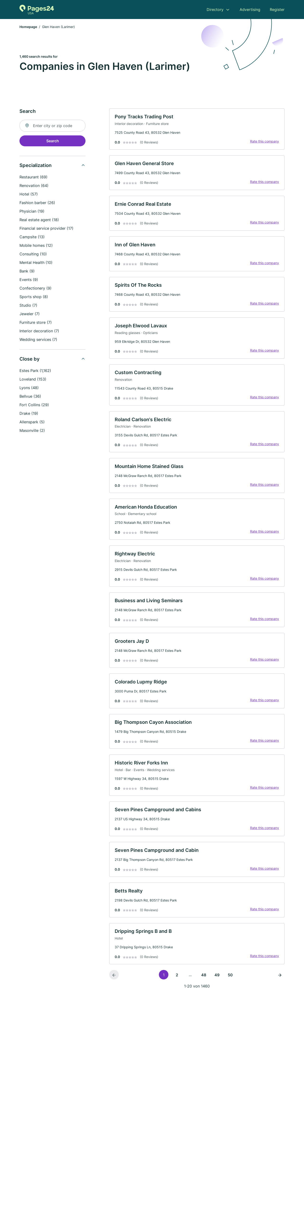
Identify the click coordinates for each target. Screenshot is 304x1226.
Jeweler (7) (29, 314)
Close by (29, 359)
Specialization (35, 166)
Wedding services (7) (38, 340)
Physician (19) (31, 211)
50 (230, 986)
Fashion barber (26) (37, 203)
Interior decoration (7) (39, 331)
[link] (197, 130)
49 (216, 986)
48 (203, 986)
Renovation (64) (33, 186)
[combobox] (52, 126)
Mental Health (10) (35, 263)
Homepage (28, 27)
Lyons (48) (29, 388)
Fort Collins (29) (34, 405)
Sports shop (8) (33, 297)
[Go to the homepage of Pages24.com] (36, 9)
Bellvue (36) (30, 396)
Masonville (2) (32, 431)
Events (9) (28, 280)
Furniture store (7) (35, 322)
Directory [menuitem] (215, 9)
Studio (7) (28, 305)
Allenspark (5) (32, 422)
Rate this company (264, 142)
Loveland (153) (32, 379)
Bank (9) (27, 271)
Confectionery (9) (35, 288)
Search (52, 141)
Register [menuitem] (277, 9)
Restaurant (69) (33, 177)
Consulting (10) (33, 254)
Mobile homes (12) (36, 245)
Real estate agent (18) (39, 220)
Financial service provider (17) (46, 228)
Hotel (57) (28, 194)
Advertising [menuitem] (250, 9)
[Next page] (280, 986)
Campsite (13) (32, 237)
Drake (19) (28, 413)
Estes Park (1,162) (35, 371)
